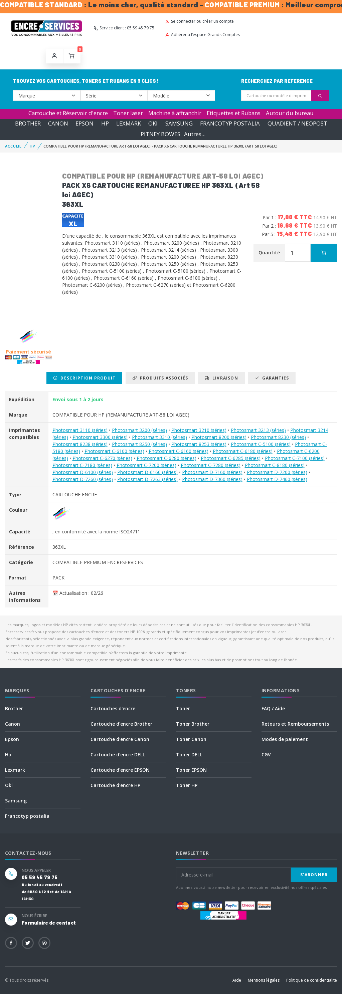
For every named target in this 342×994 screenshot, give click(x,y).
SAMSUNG (179, 123)
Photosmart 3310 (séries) (159, 437)
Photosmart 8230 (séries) (278, 437)
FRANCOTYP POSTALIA (230, 123)
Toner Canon (191, 739)
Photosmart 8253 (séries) (198, 444)
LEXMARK (128, 123)
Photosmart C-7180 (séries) (82, 465)
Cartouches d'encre (113, 708)
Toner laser (128, 113)
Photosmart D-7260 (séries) (82, 479)
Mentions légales (264, 980)
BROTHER (28, 123)
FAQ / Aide (273, 708)
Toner (183, 708)
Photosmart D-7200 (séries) (277, 472)
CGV (266, 754)
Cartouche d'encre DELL (118, 754)
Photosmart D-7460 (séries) (277, 479)
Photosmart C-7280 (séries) (210, 465)
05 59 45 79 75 (39, 877)
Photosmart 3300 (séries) (100, 437)
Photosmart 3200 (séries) (139, 430)
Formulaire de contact (49, 923)
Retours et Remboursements (295, 724)
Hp (8, 754)
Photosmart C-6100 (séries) (114, 451)
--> (46, 95)
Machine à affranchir (174, 113)
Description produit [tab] (84, 378)
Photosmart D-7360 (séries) (212, 479)
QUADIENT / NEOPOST (297, 123)
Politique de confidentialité (311, 980)
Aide (236, 980)
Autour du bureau (290, 113)
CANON (58, 123)
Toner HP (186, 785)
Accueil (13, 146)
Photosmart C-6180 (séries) (243, 451)
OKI (153, 123)
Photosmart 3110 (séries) (80, 430)
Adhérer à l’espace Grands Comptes (202, 34)
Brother (14, 708)
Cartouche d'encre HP (115, 785)
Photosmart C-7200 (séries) (146, 465)
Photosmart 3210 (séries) (198, 430)
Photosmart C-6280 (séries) (166, 458)
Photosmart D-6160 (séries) (147, 472)
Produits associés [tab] (160, 378)
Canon (12, 724)
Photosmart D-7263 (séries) (147, 479)
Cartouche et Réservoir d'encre (68, 113)
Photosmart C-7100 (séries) (295, 458)
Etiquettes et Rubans (234, 113)
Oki (9, 785)
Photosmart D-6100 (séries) (82, 472)
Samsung (16, 800)
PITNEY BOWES (160, 134)
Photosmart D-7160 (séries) (212, 472)
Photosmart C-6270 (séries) (102, 458)
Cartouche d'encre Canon (120, 739)
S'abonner (314, 875)
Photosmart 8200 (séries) (218, 437)
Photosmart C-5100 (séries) (261, 444)
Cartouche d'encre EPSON (120, 770)
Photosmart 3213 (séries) (258, 430)
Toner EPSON (191, 770)
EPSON (84, 123)
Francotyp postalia (27, 816)
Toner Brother (192, 724)
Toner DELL (189, 754)
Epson (12, 739)
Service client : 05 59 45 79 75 (124, 28)
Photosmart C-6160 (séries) (178, 451)
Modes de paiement (285, 739)
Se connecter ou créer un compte (199, 21)
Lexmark (15, 770)
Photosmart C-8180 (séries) (275, 465)
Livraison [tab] (221, 378)
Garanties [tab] (272, 378)
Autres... (194, 134)
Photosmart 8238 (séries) (80, 444)
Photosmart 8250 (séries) (139, 444)
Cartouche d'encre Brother (121, 724)
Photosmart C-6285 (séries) (231, 458)
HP (105, 123)
